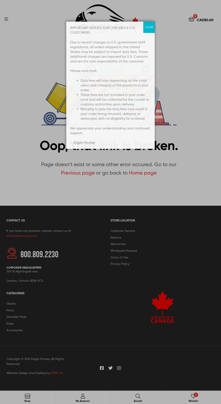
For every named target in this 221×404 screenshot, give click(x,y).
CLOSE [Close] (149, 27)
